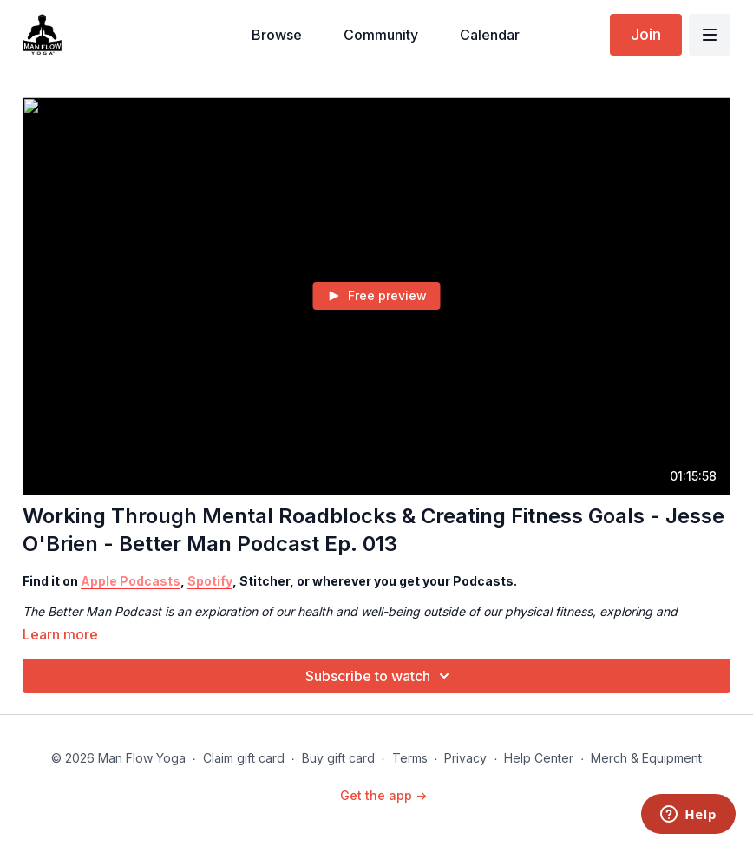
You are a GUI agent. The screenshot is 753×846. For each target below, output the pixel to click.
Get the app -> (383, 795)
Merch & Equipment (646, 758)
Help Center (538, 758)
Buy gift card (338, 758)
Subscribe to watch (380, 676)
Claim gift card (244, 758)
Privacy (465, 758)
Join (646, 34)
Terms (410, 758)
